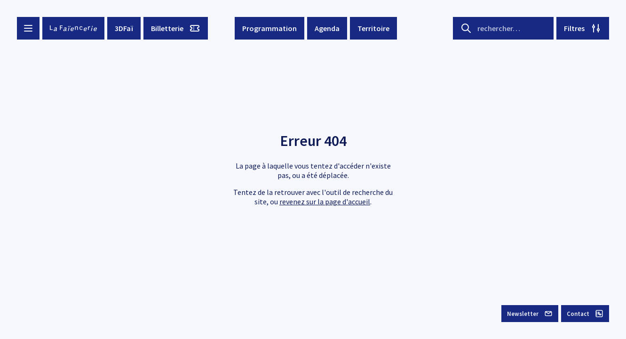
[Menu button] (28, 28)
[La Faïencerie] (73, 28)
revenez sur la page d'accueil (324, 201)
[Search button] (466, 28)
